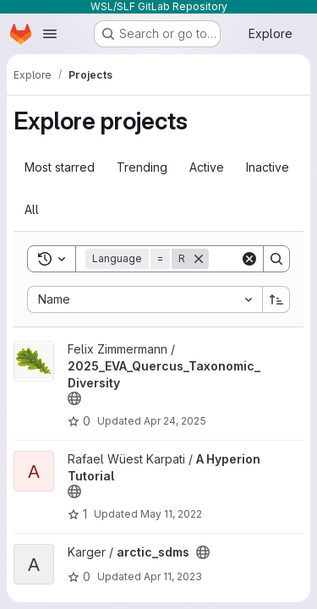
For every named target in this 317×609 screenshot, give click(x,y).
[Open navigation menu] (49, 33)
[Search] (276, 258)
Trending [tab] (142, 167)
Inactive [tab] (267, 167)
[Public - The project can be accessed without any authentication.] (74, 398)
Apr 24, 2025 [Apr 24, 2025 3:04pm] (175, 420)
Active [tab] (206, 167)
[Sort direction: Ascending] (276, 299)
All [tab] (32, 209)
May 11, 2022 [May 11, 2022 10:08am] (171, 514)
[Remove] (199, 259)
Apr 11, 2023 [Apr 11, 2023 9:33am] (173, 576)
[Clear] (249, 259)
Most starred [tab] (60, 167)
